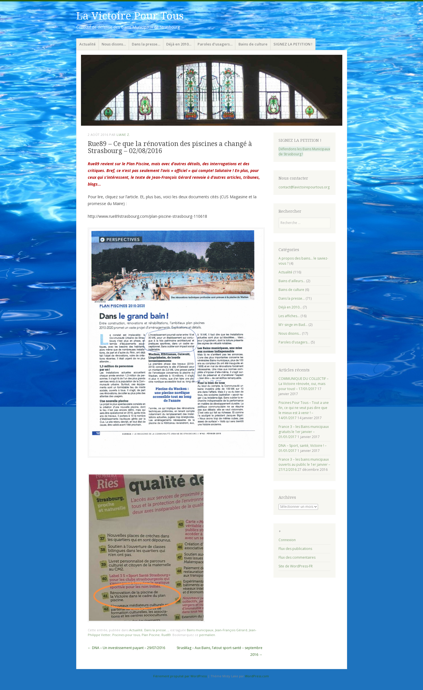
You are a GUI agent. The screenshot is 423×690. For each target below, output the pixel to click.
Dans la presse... (156, 630)
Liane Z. (123, 134)
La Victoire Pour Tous (130, 16)
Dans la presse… (146, 44)
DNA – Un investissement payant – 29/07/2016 (126, 647)
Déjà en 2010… (178, 44)
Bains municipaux (200, 630)
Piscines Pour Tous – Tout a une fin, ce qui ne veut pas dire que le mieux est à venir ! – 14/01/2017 (304, 410)
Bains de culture (253, 44)
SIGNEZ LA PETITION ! (292, 44)
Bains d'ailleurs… (292, 280)
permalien (207, 635)
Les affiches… (289, 316)
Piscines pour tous (126, 635)
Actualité (87, 44)
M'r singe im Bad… (293, 324)
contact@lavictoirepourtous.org (304, 187)
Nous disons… (114, 44)
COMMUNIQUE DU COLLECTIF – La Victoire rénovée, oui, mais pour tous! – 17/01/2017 (303, 383)
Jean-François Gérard (231, 630)
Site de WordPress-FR (296, 566)
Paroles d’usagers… (215, 44)
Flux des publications (295, 548)
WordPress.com (257, 676)
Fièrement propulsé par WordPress (180, 676)
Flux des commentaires (297, 557)
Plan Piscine (151, 635)
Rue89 (166, 635)
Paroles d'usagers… (294, 342)
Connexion (287, 539)
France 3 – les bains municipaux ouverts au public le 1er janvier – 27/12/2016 (304, 464)
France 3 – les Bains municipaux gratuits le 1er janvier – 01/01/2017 (304, 431)
